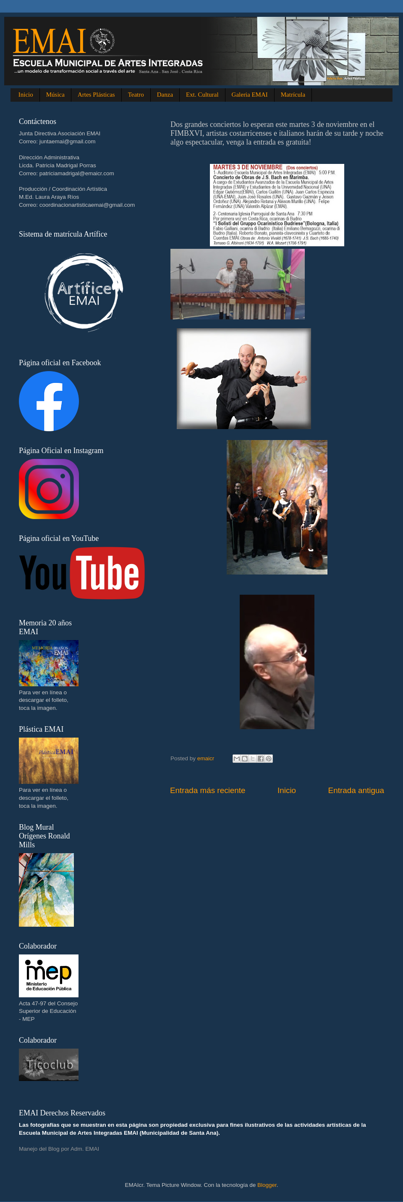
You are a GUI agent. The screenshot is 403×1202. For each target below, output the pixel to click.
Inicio (25, 94)
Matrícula (293, 94)
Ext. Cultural (202, 94)
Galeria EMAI (250, 94)
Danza (165, 94)
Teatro (136, 94)
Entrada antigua (356, 790)
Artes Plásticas (96, 94)
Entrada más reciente (208, 790)
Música (55, 94)
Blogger (267, 1185)
